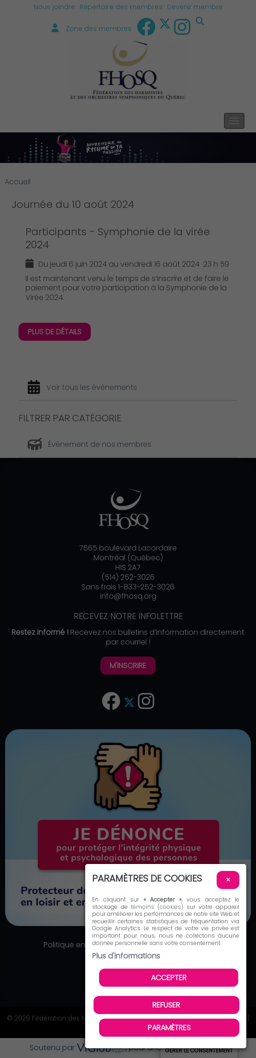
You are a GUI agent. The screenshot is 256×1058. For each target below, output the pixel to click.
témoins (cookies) (157, 907)
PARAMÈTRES (169, 1027)
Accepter (169, 977)
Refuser (166, 1005)
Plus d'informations (126, 956)
